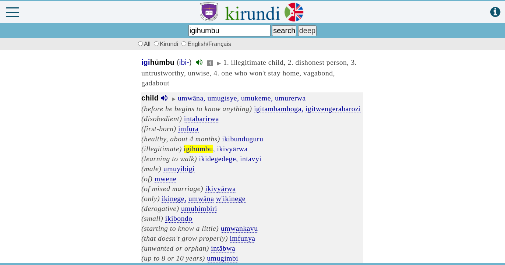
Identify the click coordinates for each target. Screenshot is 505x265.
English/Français (206, 44)
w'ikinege (231, 198)
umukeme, (257, 98)
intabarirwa (201, 118)
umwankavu (239, 228)
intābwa (223, 248)
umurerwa (290, 98)
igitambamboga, (278, 109)
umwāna (201, 198)
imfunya (242, 238)
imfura (188, 128)
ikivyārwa (232, 149)
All (143, 44)
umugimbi (222, 258)
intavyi (250, 159)
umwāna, (191, 98)
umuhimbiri (199, 208)
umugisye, (223, 98)
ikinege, (174, 198)
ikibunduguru (242, 139)
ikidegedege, (218, 159)
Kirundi (167, 44)
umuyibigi (179, 169)
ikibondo (179, 218)
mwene (165, 178)
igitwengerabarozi (333, 109)
